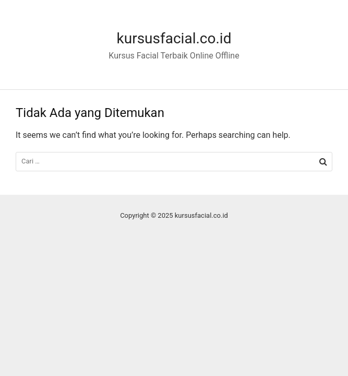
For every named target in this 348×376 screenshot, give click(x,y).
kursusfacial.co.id (174, 38)
